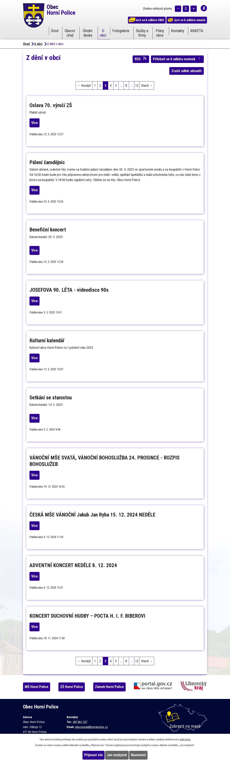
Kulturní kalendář (47, 340)
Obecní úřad (70, 33)
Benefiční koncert (47, 230)
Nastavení (145, 755)
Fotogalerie (120, 31)
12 (136, 85)
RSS (141, 59)
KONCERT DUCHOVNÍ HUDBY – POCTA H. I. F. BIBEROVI (87, 616)
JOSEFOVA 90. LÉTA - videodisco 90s (69, 290)
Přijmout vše (86, 755)
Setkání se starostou (50, 398)
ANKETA (196, 31)
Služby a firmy (142, 33)
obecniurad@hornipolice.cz (91, 727)
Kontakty (177, 31)
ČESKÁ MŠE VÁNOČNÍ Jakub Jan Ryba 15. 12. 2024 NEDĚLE (92, 515)
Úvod (54, 31)
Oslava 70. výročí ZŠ (50, 105)
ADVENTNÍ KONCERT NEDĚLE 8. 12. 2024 (73, 565)
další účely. (185, 739)
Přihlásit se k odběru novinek (177, 59)
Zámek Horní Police (116, 687)
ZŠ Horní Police (77, 687)
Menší (178, 9)
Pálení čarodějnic (47, 162)
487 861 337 (80, 722)
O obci (103, 33)
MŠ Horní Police (40, 687)
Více (38, 123)
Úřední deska (88, 33)
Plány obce (160, 33)
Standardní (186, 9)
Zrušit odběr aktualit (186, 71)
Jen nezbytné (117, 755)
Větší (193, 9)
